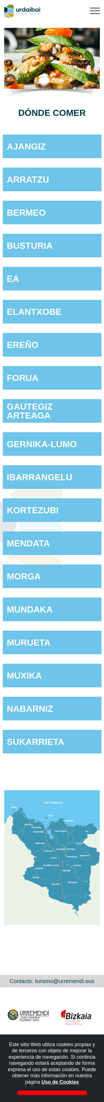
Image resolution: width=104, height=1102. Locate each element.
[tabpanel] (52, 58)
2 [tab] (57, 80)
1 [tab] (43, 80)
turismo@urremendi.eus (64, 981)
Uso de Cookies (60, 1082)
